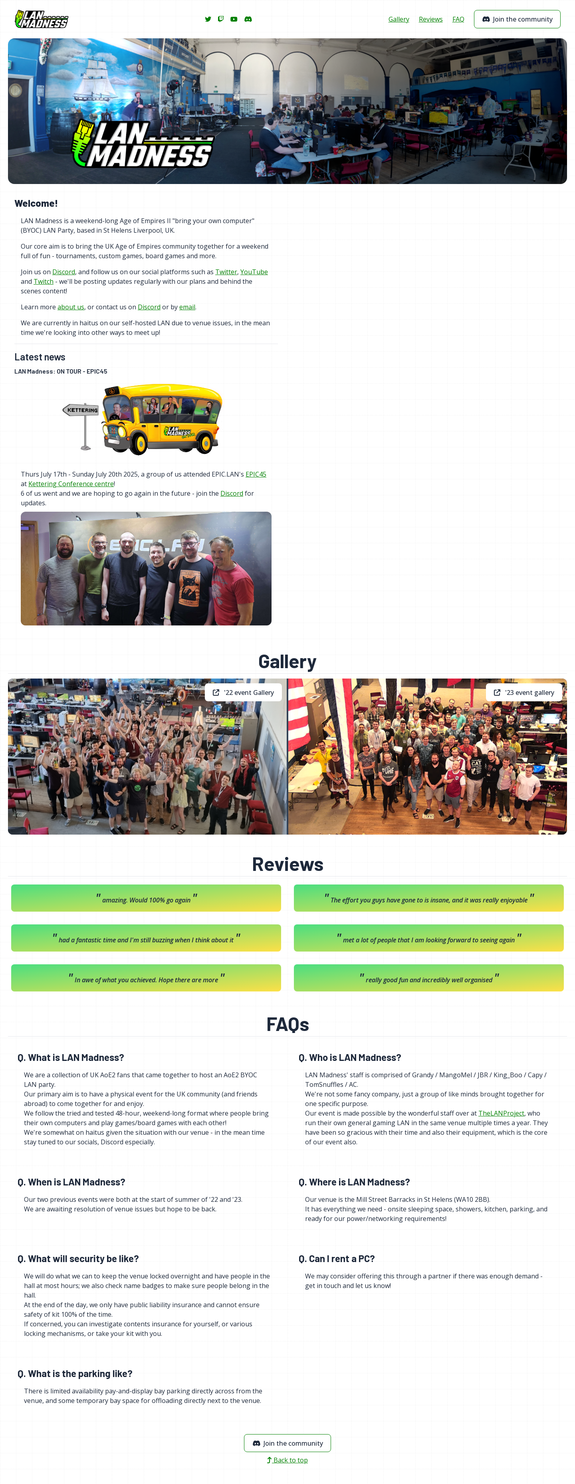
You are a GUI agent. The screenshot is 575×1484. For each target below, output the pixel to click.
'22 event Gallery (243, 692)
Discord (63, 271)
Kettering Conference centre (71, 483)
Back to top (287, 1460)
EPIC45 (256, 474)
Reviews (431, 19)
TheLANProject (501, 1113)
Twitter (226, 271)
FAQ (458, 19)
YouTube (254, 271)
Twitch (44, 281)
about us (71, 307)
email (187, 307)
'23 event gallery (524, 692)
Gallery (399, 19)
